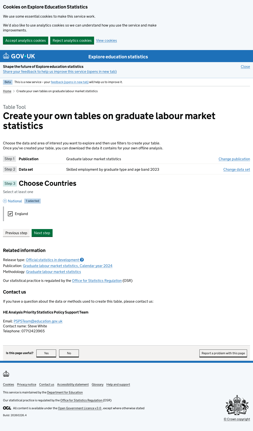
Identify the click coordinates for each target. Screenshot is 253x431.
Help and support (118, 384)
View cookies (106, 40)
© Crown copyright (237, 419)
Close (245, 66)
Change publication (234, 158)
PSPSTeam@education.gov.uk (38, 321)
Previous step (16, 233)
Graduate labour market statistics (53, 271)
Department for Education (65, 392)
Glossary (97, 384)
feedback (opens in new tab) (70, 82)
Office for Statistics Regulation (97, 280)
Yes (50, 353)
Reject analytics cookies (72, 40)
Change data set (236, 169)
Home (7, 91)
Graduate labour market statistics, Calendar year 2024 (67, 265)
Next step (42, 233)
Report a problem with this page (223, 353)
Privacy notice (26, 384)
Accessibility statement (73, 384)
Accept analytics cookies (25, 40)
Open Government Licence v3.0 (80, 408)
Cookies (8, 384)
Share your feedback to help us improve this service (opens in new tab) (60, 71)
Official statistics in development (55, 260)
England (21, 213)
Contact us (46, 384)
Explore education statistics (118, 57)
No (73, 353)
